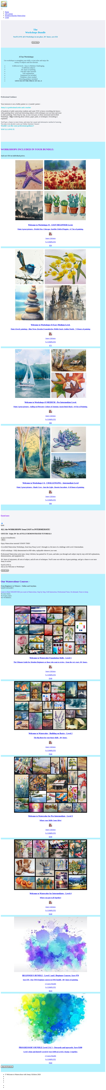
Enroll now (5, 570)
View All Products (7, 1066)
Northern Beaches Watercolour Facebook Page (20, 1078)
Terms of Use (9, 1085)
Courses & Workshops (12, 1082)
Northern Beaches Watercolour (15, 16)
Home (7, 12)
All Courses (9, 14)
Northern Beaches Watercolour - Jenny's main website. (23, 1076)
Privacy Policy (10, 1087)
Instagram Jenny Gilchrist (13, 1080)
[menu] (53, 14)
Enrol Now (35, 42)
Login (7, 17)
